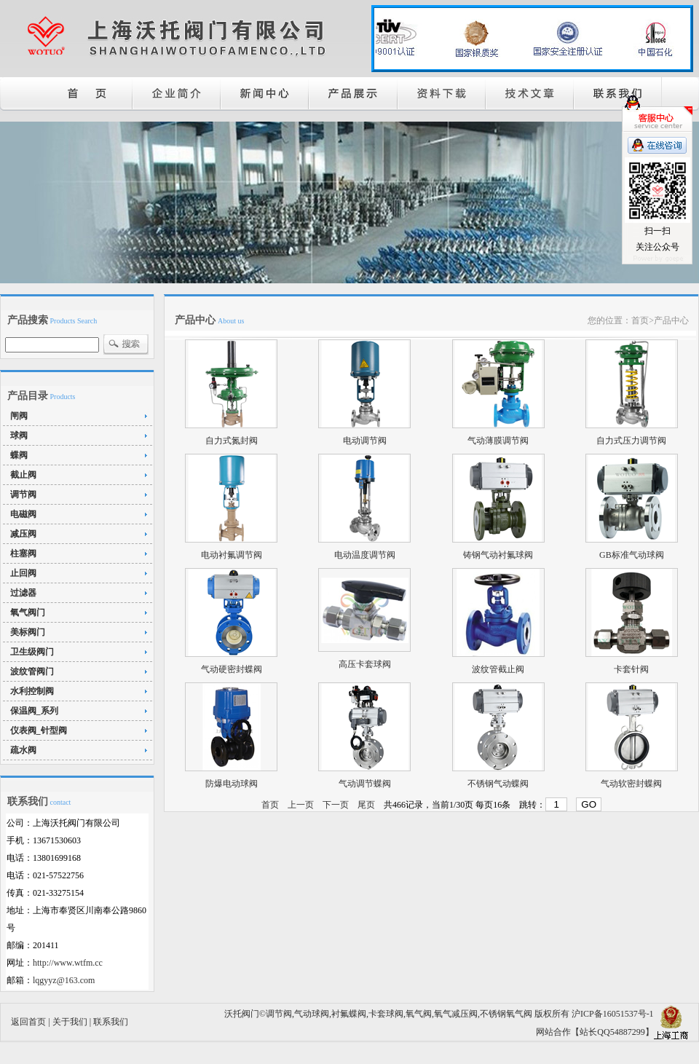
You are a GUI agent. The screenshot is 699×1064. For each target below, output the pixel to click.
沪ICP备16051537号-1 (613, 1014)
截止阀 (23, 475)
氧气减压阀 (456, 1014)
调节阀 (23, 494)
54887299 (627, 1032)
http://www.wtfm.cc (68, 963)
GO (588, 804)
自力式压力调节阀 (631, 441)
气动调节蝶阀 (365, 784)
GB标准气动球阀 (631, 555)
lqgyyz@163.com (64, 980)
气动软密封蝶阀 (631, 784)
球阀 (19, 435)
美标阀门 (27, 632)
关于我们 (69, 1022)
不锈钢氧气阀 (506, 1014)
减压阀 (23, 534)
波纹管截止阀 (498, 669)
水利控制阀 (32, 691)
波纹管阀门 (32, 671)
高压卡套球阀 (365, 664)
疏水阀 (23, 750)
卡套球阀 (385, 1014)
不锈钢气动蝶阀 (498, 784)
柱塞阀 (23, 553)
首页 (270, 805)
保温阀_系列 (34, 711)
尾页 (366, 805)
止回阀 (23, 573)
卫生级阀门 (32, 652)
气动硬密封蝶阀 (231, 669)
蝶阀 (19, 455)
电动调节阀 (365, 441)
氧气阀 (419, 1014)
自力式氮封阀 (231, 441)
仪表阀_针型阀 (38, 730)
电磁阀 (23, 514)
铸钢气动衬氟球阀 (498, 555)
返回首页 (28, 1022)
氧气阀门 (27, 612)
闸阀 (19, 416)
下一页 (336, 805)
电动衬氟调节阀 (231, 555)
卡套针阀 (631, 669)
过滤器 (23, 593)
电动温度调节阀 (364, 555)
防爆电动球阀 (231, 784)
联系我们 (110, 1022)
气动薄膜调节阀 (498, 441)
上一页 (301, 805)
